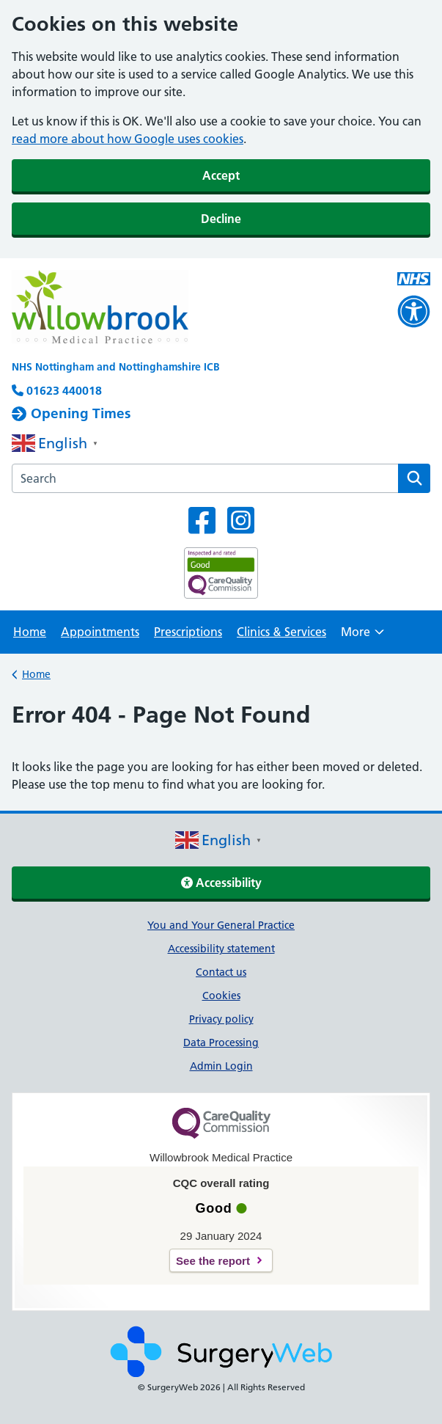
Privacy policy (221, 1019)
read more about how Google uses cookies (127, 138)
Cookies (221, 995)
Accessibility (221, 882)
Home (29, 631)
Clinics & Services (281, 631)
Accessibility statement (221, 948)
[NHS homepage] (179, 308)
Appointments (100, 631)
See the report (213, 1261)
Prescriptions (188, 631)
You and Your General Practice (221, 925)
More (362, 636)
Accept (221, 175)
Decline (221, 218)
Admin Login (221, 1066)
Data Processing (221, 1042)
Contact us (221, 972)
